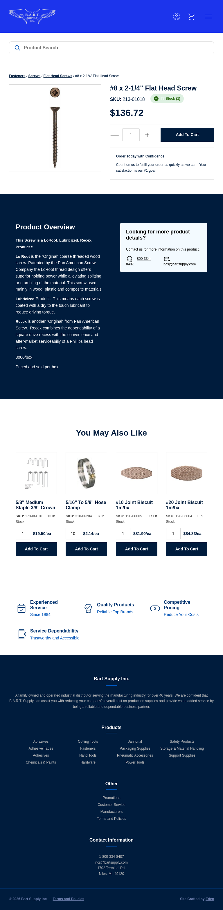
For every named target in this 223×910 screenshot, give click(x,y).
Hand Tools (88, 755)
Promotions (112, 798)
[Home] (32, 16)
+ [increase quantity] (147, 134)
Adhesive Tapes (41, 748)
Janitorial (135, 741)
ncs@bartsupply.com (179, 264)
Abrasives (41, 741)
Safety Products (182, 741)
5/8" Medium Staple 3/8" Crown (35, 505)
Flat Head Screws (57, 76)
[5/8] (36, 476)
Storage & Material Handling (182, 748)
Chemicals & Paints (41, 762)
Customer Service (111, 805)
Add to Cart (187, 134)
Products (111, 727)
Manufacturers (111, 812)
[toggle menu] (209, 16)
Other (111, 783)
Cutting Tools (88, 741)
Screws (34, 76)
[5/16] (86, 476)
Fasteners (17, 76)
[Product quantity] (131, 134)
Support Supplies (182, 755)
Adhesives (41, 755)
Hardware (88, 762)
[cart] (192, 16)
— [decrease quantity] (115, 134)
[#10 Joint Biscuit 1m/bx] (136, 476)
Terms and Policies (111, 819)
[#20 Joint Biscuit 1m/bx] (187, 476)
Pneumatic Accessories (135, 755)
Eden (210, 899)
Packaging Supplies (135, 748)
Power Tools (134, 762)
